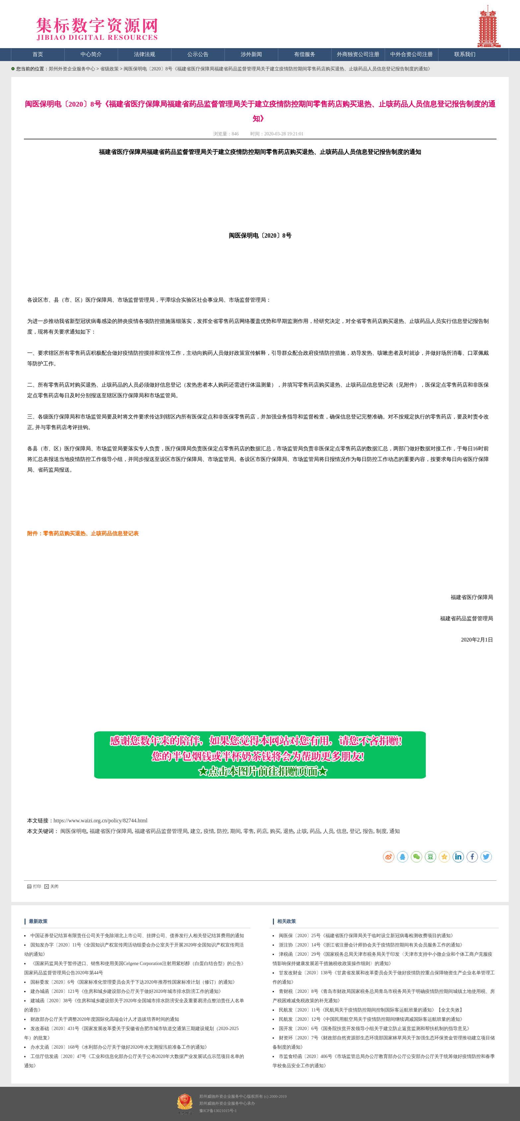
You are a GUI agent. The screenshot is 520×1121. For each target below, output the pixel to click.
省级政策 (110, 68)
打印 (34, 886)
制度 (381, 831)
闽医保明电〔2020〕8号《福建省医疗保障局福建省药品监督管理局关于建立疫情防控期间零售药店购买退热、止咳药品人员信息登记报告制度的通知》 (278, 68)
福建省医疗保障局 (111, 831)
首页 (37, 54)
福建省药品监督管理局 (161, 831)
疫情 (209, 831)
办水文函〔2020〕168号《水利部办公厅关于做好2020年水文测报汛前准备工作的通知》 (120, 1047)
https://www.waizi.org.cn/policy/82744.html (101, 820)
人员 (328, 831)
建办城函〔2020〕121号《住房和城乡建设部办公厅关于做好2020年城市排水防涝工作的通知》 (127, 991)
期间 (235, 831)
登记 (355, 831)
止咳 (301, 831)
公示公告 (198, 54)
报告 (368, 831)
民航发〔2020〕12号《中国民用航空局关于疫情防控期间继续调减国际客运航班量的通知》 (372, 1019)
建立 (195, 831)
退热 (288, 831)
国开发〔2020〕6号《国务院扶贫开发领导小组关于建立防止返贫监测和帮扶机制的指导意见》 (375, 1028)
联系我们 (465, 54)
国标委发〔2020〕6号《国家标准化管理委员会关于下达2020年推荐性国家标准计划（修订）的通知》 (134, 982)
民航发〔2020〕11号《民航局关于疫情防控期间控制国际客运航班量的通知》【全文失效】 (371, 1010)
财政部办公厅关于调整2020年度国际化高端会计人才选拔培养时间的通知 (105, 1019)
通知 (394, 831)
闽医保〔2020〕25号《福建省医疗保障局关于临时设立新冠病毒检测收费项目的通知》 (367, 935)
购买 (275, 831)
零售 (248, 831)
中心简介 (91, 54)
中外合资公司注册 (411, 54)
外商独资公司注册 (358, 54)
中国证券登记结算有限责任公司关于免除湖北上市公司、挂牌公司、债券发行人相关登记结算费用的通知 (137, 935)
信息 (341, 831)
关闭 (51, 886)
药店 (262, 831)
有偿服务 (304, 54)
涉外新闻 (251, 54)
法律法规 (144, 54)
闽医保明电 (73, 831)
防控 (222, 831)
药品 (315, 831)
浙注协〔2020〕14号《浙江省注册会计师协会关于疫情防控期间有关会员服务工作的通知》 (372, 944)
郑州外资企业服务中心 (72, 68)
